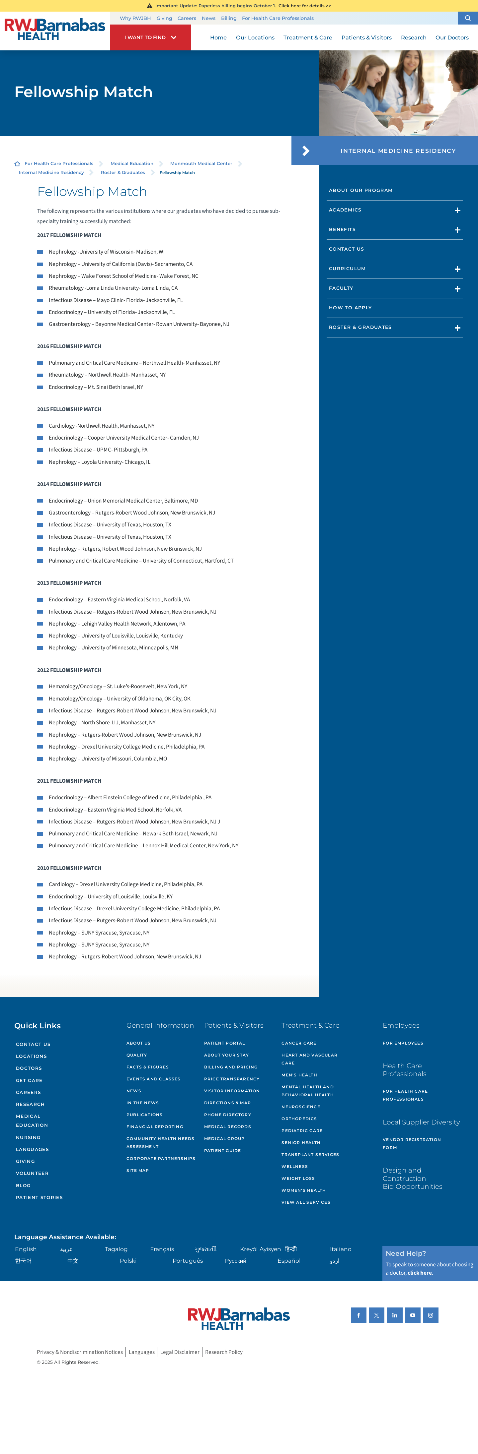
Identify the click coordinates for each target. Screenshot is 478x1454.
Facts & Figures (147, 1066)
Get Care (29, 1080)
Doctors (29, 1068)
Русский (235, 1260)
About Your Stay (226, 1055)
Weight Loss (298, 1178)
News (208, 18)
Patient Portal (224, 1043)
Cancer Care (298, 1043)
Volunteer (32, 1173)
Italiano (341, 1248)
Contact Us (346, 249)
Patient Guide (222, 1150)
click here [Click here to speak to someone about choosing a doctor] (420, 1273)
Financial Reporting (154, 1126)
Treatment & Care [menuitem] (307, 37)
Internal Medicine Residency (51, 172)
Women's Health (303, 1190)
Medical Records (227, 1126)
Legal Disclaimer (179, 1352)
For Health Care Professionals (278, 18)
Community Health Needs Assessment (160, 1142)
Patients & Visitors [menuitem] (367, 37)
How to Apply (350, 307)
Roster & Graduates (123, 172)
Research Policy (224, 1352)
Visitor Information (232, 1090)
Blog (23, 1185)
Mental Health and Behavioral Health (307, 1090)
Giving (164, 18)
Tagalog (116, 1248)
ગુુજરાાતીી (206, 1248)
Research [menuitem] (414, 37)
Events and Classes (153, 1078)
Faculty (341, 288)
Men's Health (299, 1074)
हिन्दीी (291, 1248)
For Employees (403, 1043)
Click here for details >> (305, 5)
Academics (345, 209)
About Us (138, 1043)
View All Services (305, 1202)
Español (289, 1260)
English (26, 1248)
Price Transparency (232, 1078)
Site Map (137, 1170)
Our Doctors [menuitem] (452, 37)
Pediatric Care (302, 1130)
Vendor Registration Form (412, 1143)
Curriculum (347, 268)
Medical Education (132, 163)
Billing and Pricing (231, 1066)
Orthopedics (299, 1118)
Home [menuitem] (218, 37)
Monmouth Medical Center (201, 163)
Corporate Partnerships (161, 1158)
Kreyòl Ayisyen (260, 1248)
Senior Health (301, 1142)
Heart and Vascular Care (309, 1059)
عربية (66, 1248)
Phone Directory (227, 1114)
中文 (73, 1260)
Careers (187, 18)
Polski (128, 1260)
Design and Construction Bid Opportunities (412, 1178)
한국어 (23, 1260)
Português (188, 1260)
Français (162, 1248)
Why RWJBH (135, 18)
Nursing (28, 1137)
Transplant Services (310, 1154)
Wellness (294, 1166)
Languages (32, 1149)
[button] (468, 18)
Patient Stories (39, 1197)
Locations (31, 1056)
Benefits (342, 229)
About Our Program (361, 190)
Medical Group (224, 1138)
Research (30, 1104)
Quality (136, 1055)
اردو (335, 1260)
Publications (144, 1114)
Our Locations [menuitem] (255, 37)
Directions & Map (227, 1102)
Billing (229, 18)
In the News (142, 1102)
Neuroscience (300, 1106)
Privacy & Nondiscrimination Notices (80, 1352)
